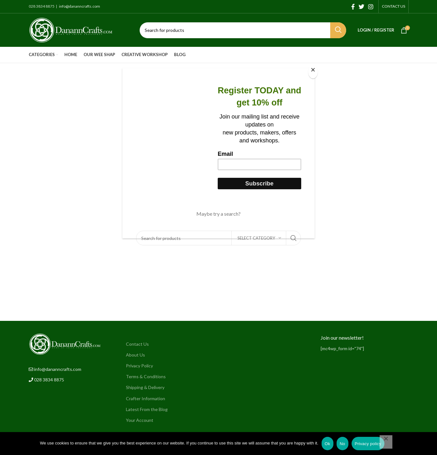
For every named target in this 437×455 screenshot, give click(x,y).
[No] (386, 442)
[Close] (313, 71)
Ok (327, 443)
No (342, 443)
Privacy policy (368, 443)
